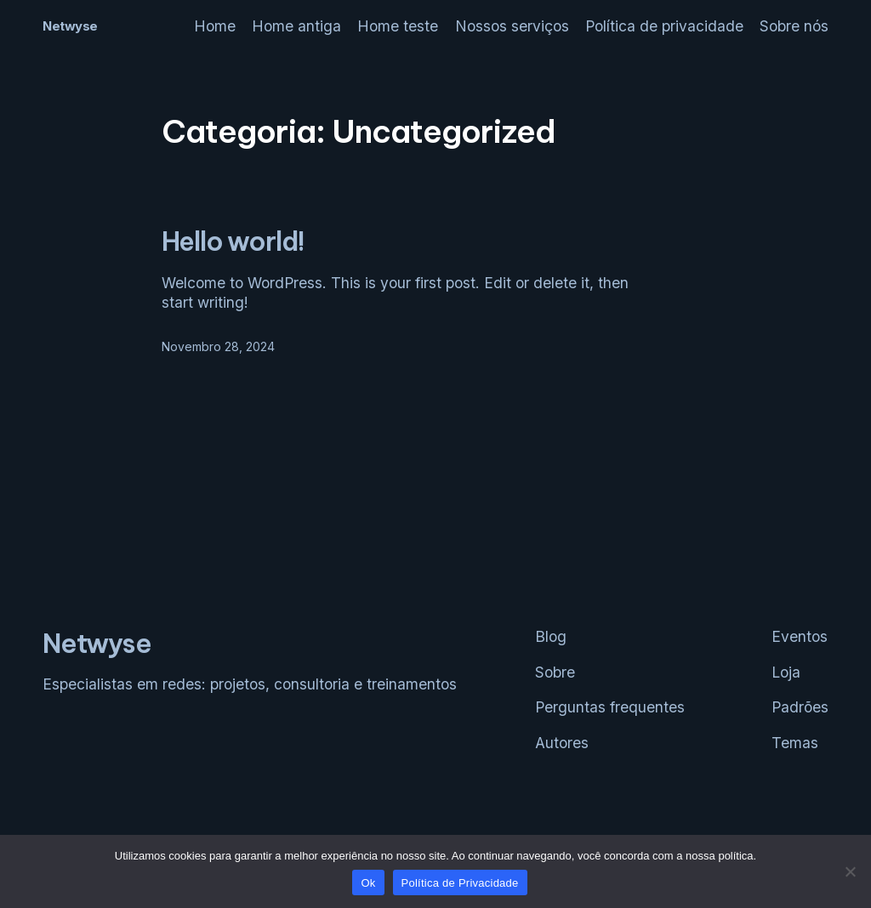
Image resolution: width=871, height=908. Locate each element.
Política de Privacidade (460, 883)
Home (215, 26)
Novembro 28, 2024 (218, 346)
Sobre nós (794, 26)
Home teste (397, 26)
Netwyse (70, 26)
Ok (368, 883)
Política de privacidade (664, 26)
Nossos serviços (512, 26)
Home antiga (296, 26)
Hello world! (233, 242)
